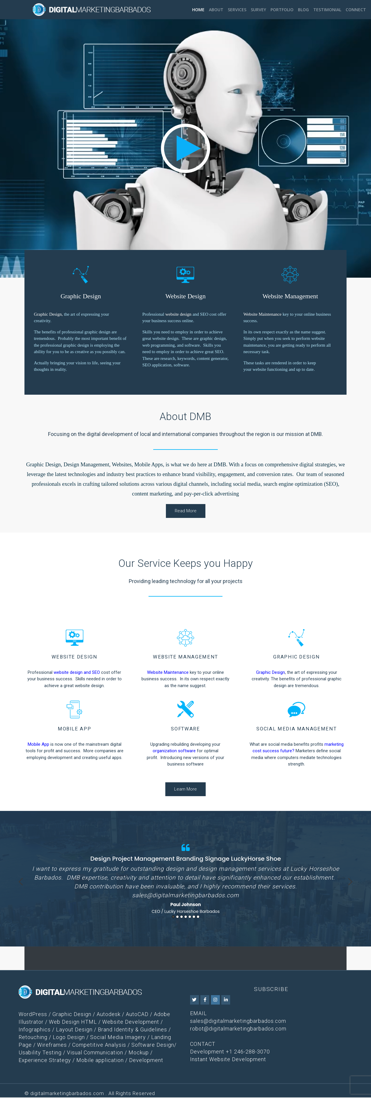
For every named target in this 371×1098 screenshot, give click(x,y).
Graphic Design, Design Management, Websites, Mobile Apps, (95, 464)
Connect (356, 9)
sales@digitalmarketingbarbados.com (185, 895)
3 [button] (181, 917)
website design (178, 314)
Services (237, 9)
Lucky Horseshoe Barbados (192, 911)
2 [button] (177, 917)
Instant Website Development (228, 1060)
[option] (185, 877)
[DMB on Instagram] (215, 1000)
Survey (258, 9)
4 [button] (185, 917)
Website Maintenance (262, 314)
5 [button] (189, 917)
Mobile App (38, 744)
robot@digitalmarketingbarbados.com (238, 1029)
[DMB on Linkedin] (225, 1000)
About (216, 9)
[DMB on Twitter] (194, 1000)
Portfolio (282, 9)
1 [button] (173, 917)
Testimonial (327, 9)
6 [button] (193, 917)
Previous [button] (21, 882)
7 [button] (198, 917)
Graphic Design (48, 314)
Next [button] (350, 882)
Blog (303, 9)
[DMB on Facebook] (204, 1000)
